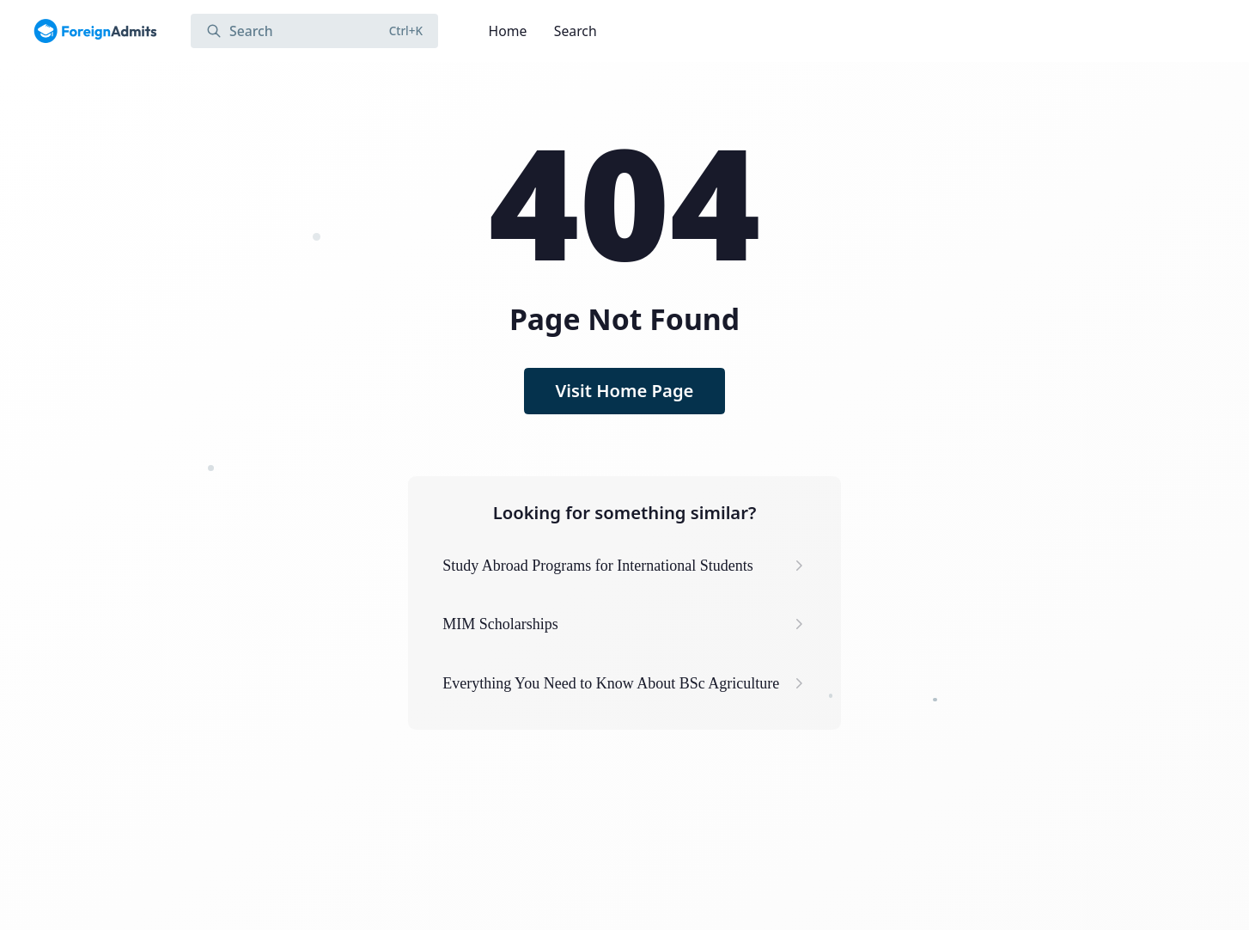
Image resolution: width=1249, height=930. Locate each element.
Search (575, 30)
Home (508, 30)
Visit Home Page (625, 390)
